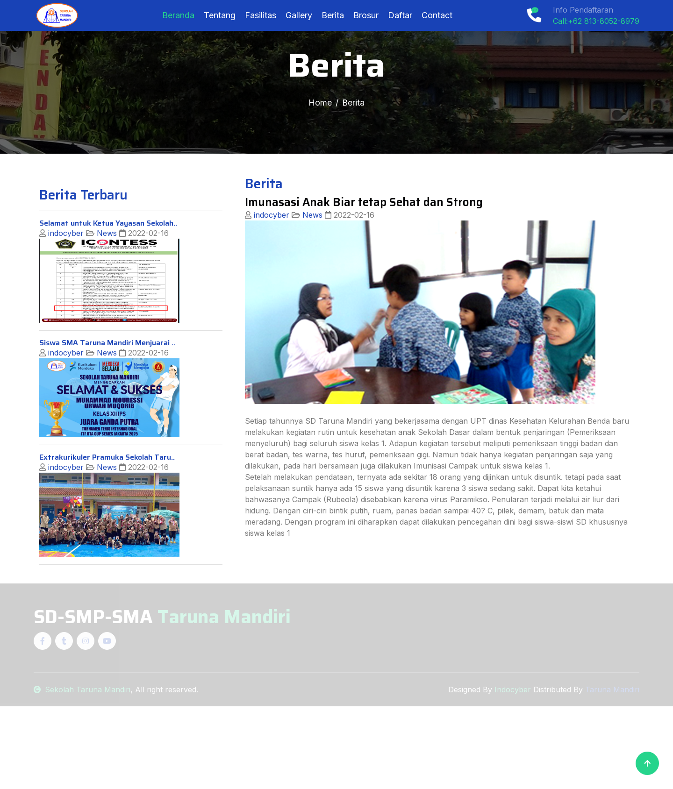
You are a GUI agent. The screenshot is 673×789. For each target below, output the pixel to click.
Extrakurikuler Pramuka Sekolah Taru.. (107, 490)
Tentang (220, 15)
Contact (437, 15)
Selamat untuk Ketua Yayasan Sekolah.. (108, 256)
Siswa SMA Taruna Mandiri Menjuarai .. (107, 376)
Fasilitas (260, 15)
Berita (333, 15)
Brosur (366, 15)
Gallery (299, 15)
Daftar (400, 15)
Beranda (178, 15)
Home (320, 102)
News (105, 266)
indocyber (65, 266)
